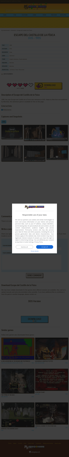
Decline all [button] (24, 247)
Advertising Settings (27, 240)
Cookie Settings (29, 242)
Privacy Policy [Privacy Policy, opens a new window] (38, 242)
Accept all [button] (45, 247)
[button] (34, 251)
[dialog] (34, 228)
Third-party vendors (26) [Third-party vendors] (33, 230)
